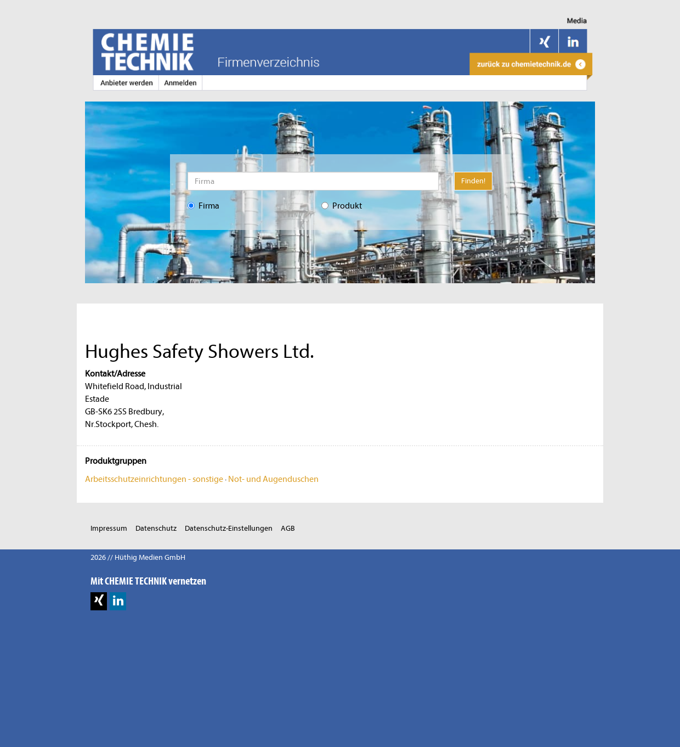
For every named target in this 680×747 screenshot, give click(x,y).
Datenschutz (156, 528)
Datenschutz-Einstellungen (229, 528)
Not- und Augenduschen (273, 479)
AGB (288, 528)
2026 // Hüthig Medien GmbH (137, 557)
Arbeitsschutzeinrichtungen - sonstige (154, 479)
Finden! (473, 181)
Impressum (108, 528)
